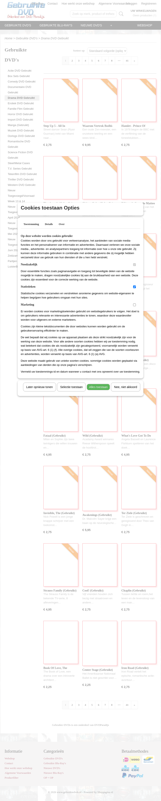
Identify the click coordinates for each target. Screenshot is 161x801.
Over (62, 229)
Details (49, 229)
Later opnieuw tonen (39, 392)
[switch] (134, 270)
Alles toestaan (98, 392)
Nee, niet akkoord (125, 392)
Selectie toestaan (71, 392)
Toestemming (31, 229)
